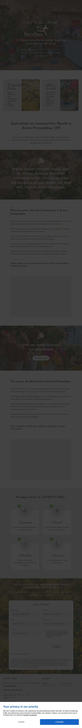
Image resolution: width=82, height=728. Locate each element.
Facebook (33, 715)
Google (26, 715)
